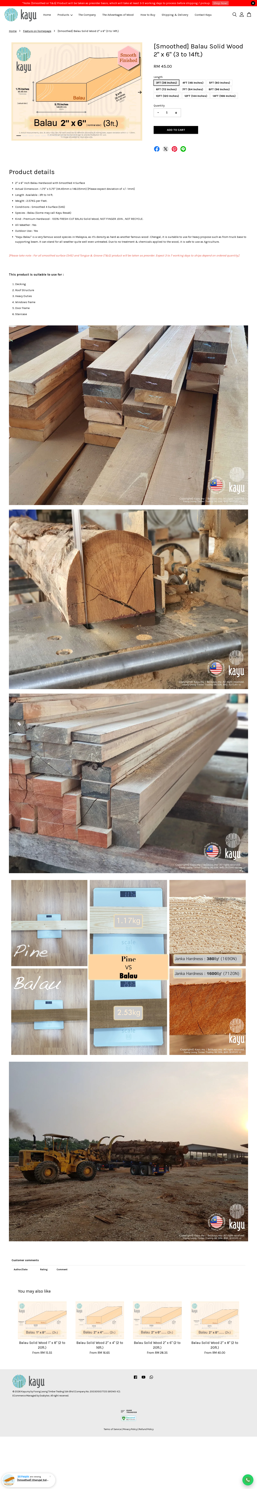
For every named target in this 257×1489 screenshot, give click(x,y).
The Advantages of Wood (118, 14)
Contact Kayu (203, 14)
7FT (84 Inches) (192, 89)
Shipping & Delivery (175, 14)
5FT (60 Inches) (219, 82)
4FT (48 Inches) (192, 82)
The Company (87, 14)
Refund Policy (146, 1429)
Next (139, 92)
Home (47, 14)
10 (75, 135)
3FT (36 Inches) (166, 82)
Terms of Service (112, 1429)
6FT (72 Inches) (166, 89)
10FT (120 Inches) (167, 96)
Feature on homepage (37, 31)
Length (158, 77)
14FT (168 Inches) (224, 96)
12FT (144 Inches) (196, 96)
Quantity (159, 105)
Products (65, 14)
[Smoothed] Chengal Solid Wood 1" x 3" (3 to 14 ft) (33, 1479)
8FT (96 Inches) (219, 89)
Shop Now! (220, 3)
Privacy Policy (130, 1429)
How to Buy (147, 14)
